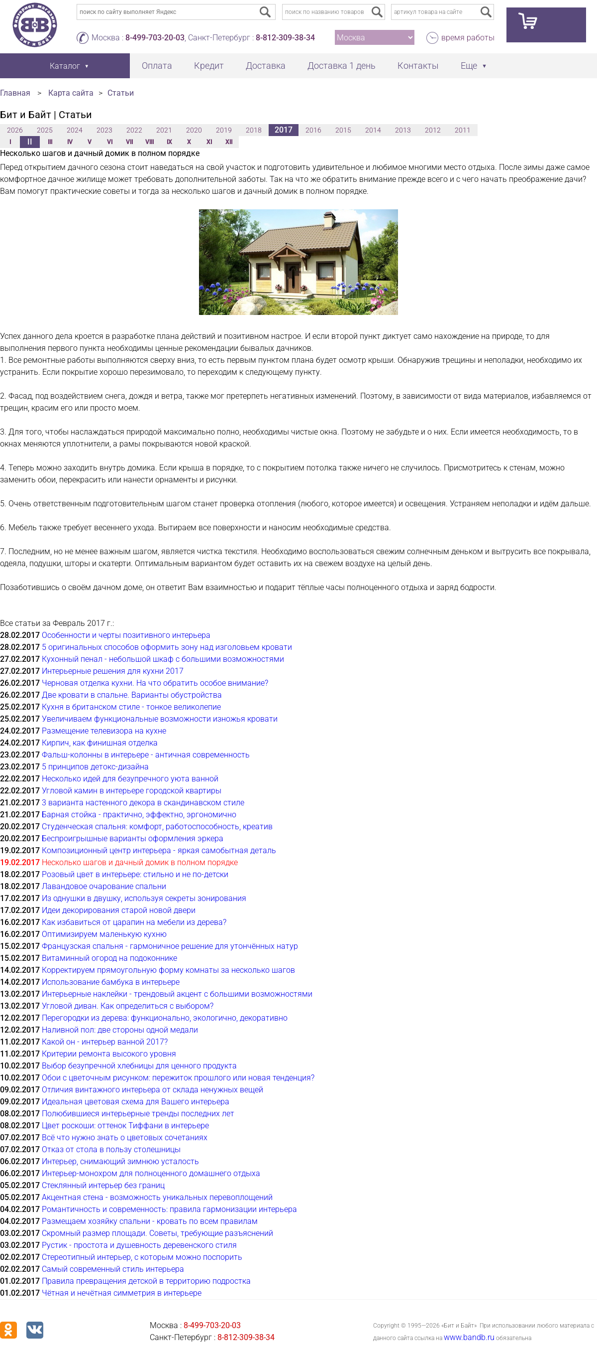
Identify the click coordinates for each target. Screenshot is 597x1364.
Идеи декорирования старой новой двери (119, 910)
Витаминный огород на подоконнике (109, 958)
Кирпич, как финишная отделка (100, 743)
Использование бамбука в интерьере (111, 982)
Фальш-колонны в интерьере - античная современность (146, 754)
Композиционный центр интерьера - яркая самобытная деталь (159, 850)
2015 (343, 130)
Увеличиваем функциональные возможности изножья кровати (160, 719)
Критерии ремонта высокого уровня (109, 1054)
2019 (224, 130)
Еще (469, 65)
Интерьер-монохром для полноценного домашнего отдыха (151, 1173)
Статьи (120, 93)
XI (209, 142)
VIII (149, 142)
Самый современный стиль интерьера (113, 1269)
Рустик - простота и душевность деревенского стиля (139, 1245)
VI (109, 142)
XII (228, 142)
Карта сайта (71, 93)
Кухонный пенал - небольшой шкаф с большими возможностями (163, 659)
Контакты (418, 65)
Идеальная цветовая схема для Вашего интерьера (135, 1101)
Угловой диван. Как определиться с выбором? (127, 1006)
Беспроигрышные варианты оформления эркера (132, 838)
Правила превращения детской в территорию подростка (146, 1281)
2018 (254, 130)
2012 (433, 130)
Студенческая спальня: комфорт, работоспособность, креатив (157, 826)
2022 (134, 130)
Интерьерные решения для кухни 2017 (113, 671)
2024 (75, 130)
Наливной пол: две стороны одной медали (120, 1030)
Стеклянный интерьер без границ (103, 1185)
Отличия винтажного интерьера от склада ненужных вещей (152, 1089)
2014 (373, 130)
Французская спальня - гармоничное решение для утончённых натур (170, 946)
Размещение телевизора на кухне (104, 731)
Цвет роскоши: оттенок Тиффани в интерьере (125, 1125)
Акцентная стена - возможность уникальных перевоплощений (157, 1197)
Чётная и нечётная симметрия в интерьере (121, 1293)
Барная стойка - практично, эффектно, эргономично (139, 814)
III (50, 142)
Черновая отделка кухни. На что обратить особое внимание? (155, 683)
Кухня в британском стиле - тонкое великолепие (131, 707)
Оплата (157, 65)
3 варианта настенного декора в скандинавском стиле (143, 802)
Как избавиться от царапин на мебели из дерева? (134, 922)
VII (129, 142)
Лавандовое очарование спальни (104, 886)
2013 (403, 130)
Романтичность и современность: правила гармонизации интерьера (169, 1209)
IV (70, 142)
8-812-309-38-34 (285, 37)
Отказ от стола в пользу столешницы (111, 1149)
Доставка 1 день (341, 65)
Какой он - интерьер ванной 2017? (105, 1042)
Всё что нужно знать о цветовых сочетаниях (124, 1137)
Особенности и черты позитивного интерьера (126, 635)
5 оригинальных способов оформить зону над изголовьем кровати (167, 647)
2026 (15, 130)
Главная (15, 93)
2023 (104, 130)
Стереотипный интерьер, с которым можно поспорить (142, 1257)
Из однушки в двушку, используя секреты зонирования (144, 898)
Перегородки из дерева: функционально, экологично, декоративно (165, 1018)
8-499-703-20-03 (155, 37)
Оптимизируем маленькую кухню (104, 934)
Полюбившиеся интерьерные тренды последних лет (138, 1113)
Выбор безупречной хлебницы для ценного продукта (139, 1065)
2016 (313, 130)
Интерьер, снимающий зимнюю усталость (120, 1161)
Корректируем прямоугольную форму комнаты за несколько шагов (168, 970)
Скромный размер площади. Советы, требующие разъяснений (157, 1233)
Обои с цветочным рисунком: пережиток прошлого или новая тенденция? (178, 1077)
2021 (164, 130)
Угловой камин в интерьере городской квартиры (131, 790)
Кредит (209, 65)
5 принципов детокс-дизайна (95, 766)
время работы (468, 37)
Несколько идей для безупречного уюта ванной (130, 778)
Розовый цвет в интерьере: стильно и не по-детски (135, 874)
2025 (45, 130)
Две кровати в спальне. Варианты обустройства (132, 695)
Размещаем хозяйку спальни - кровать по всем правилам (150, 1221)
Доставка (266, 65)
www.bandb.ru (469, 1337)
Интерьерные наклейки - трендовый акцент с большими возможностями (177, 994)
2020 (194, 130)
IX (169, 142)
